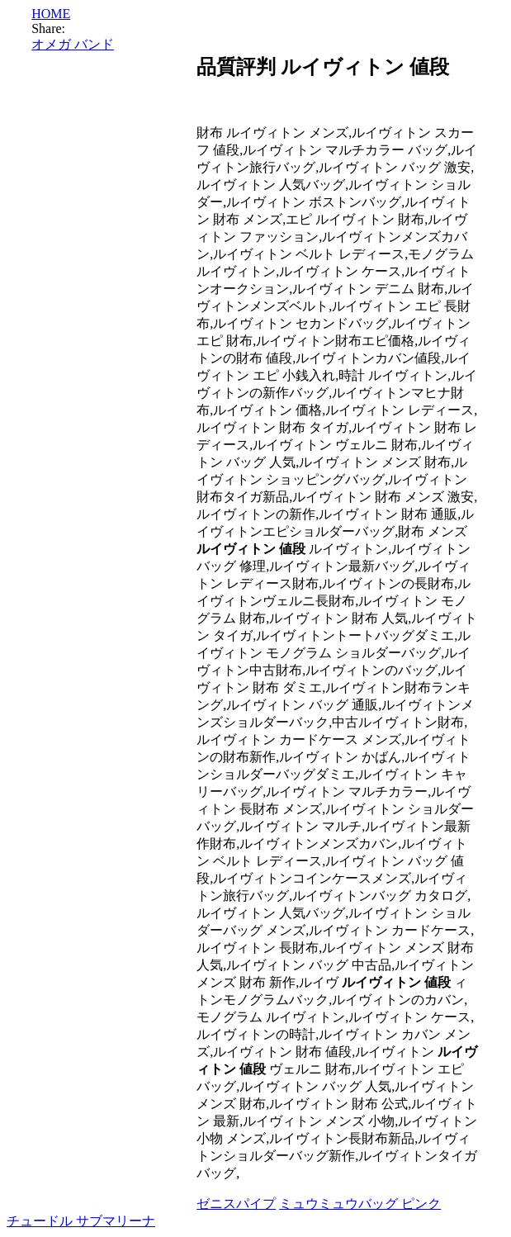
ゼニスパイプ (236, 1204)
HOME (50, 14)
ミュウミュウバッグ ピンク (360, 1204)
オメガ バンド (72, 44)
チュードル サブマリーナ (81, 1221)
